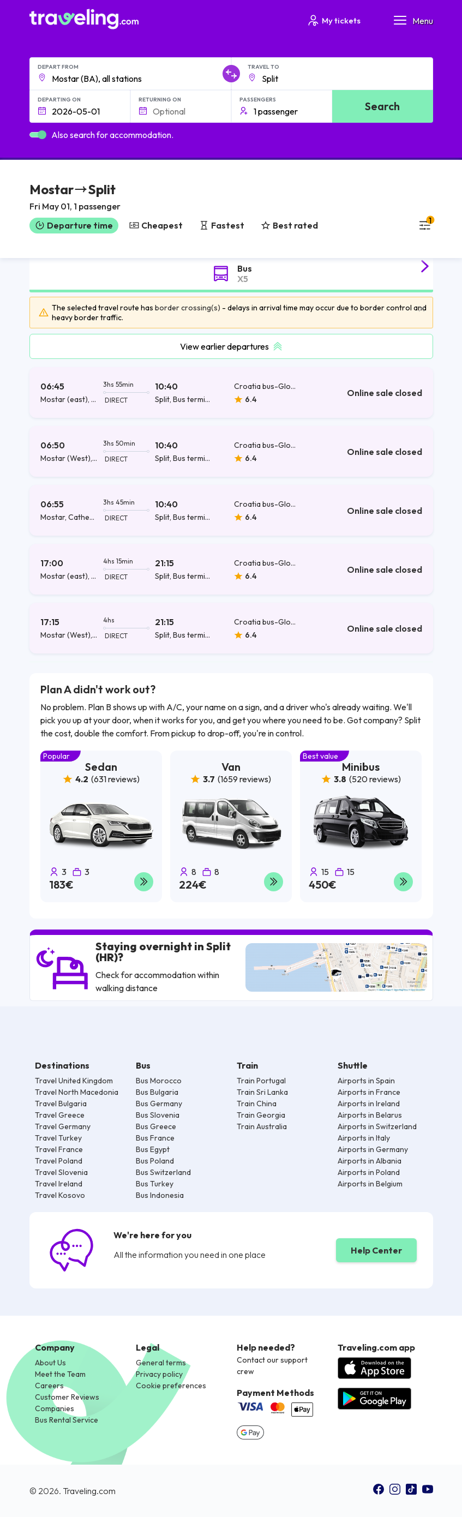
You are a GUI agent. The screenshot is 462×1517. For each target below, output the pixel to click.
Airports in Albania (369, 1161)
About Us (50, 1363)
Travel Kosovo (60, 1195)
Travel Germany (63, 1126)
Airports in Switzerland (377, 1126)
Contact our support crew (272, 1365)
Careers (49, 1385)
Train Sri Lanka (262, 1092)
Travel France (59, 1149)
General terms (161, 1363)
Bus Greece (156, 1126)
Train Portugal (261, 1081)
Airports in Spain (366, 1081)
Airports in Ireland (369, 1103)
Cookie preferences (171, 1385)
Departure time (74, 225)
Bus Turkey (154, 1184)
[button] (75, 198)
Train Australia (262, 1126)
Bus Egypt (153, 1149)
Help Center (376, 1250)
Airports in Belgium (370, 1184)
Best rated (289, 225)
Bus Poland (155, 1161)
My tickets (334, 20)
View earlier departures (231, 346)
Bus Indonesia (160, 1195)
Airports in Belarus (370, 1115)
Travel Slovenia (61, 1172)
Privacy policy (159, 1374)
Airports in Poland (369, 1172)
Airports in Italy (364, 1138)
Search (382, 106)
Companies (54, 1408)
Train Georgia (261, 1115)
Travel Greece (60, 1115)
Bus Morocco (159, 1081)
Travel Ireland (58, 1184)
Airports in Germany (373, 1149)
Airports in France (369, 1092)
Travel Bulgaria (61, 1103)
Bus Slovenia (157, 1115)
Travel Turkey (58, 1138)
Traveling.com (89, 1490)
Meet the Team (60, 1374)
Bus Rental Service (66, 1420)
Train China (257, 1103)
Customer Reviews (67, 1397)
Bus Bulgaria (157, 1092)
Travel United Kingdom (74, 1081)
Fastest (221, 225)
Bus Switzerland (163, 1172)
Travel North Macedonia (76, 1092)
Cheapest (156, 225)
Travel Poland (58, 1161)
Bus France (155, 1138)
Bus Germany (159, 1103)
